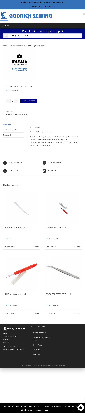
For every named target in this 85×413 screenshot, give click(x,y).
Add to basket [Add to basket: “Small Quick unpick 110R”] (52, 246)
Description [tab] (7, 125)
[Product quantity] (12, 101)
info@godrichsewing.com (16, 349)
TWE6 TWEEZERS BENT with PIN (59, 294)
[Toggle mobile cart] (84, 14)
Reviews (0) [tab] (7, 135)
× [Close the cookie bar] (83, 405)
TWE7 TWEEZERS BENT (15, 228)
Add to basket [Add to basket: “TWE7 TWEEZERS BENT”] (10, 246)
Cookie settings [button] (58, 410)
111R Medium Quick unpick (15, 294)
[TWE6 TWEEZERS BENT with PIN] (63, 272)
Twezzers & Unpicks (20, 114)
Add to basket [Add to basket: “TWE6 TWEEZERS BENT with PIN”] (52, 313)
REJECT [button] (38, 410)
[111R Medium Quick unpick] (21, 274)
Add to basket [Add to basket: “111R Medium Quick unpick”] (10, 313)
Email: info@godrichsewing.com (53, 2)
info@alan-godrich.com (42, 145)
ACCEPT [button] (47, 410)
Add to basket (29, 101)
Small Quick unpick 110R (56, 228)
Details (37, 246)
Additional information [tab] (10, 130)
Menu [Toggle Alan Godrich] (5, 26)
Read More (29, 410)
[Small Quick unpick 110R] (63, 208)
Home (5, 46)
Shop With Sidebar (15, 46)
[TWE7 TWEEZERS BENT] (21, 208)
